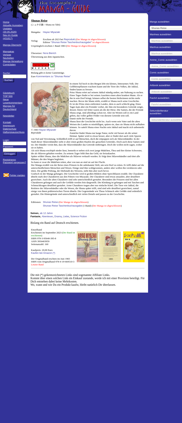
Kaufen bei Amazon (41, 253)
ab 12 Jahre (46, 213)
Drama (58, 216)
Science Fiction (78, 216)
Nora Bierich (49, 53)
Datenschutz (9, 128)
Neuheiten (8, 58)
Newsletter (8, 115)
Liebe (66, 216)
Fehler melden (17, 175)
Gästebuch (9, 93)
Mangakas (8, 51)
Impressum (9, 125)
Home (6, 22)
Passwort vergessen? (14, 162)
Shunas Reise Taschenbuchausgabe (71, 42)
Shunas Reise (50, 202)
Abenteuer (47, 216)
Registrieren (9, 159)
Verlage (7, 54)
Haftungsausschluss (13, 132)
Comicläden (9, 64)
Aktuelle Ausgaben (13, 25)
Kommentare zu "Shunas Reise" (53, 76)
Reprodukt (69, 39)
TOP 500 (8, 96)
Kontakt (7, 122)
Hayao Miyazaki (51, 32)
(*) (54, 253)
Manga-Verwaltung (13, 61)
